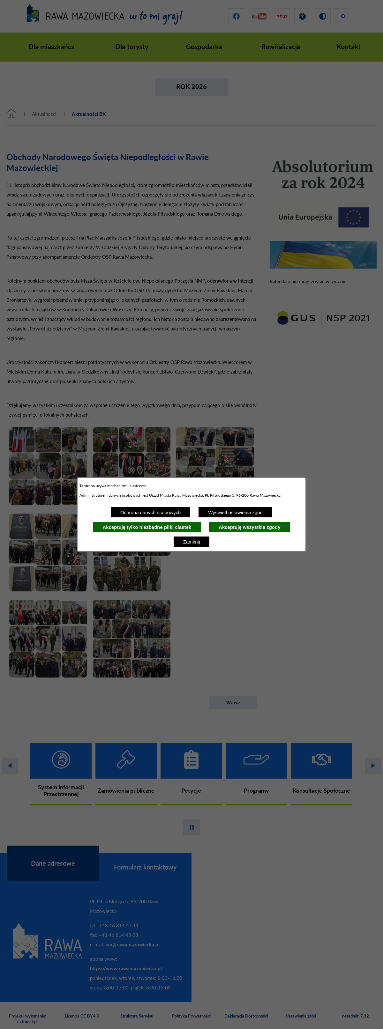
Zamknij (191, 541)
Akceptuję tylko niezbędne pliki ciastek (146, 527)
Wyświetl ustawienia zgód (235, 512)
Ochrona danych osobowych (150, 512)
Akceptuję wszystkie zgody (249, 527)
